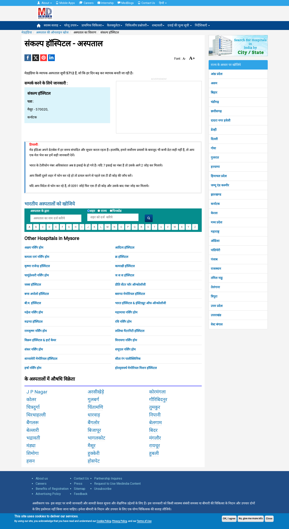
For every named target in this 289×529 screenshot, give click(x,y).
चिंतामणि (95, 407)
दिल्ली (214, 139)
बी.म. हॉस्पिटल (32, 303)
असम (214, 83)
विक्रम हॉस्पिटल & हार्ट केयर (40, 340)
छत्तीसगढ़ (216, 111)
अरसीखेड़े (96, 392)
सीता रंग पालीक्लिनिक (127, 359)
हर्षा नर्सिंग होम (32, 368)
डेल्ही (214, 130)
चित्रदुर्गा (33, 407)
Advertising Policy (48, 494)
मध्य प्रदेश (216, 222)
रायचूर (154, 445)
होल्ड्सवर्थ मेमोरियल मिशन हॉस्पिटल (136, 368)
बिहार (214, 92)
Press (78, 483)
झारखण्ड (216, 194)
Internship (106, 3)
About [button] (44, 3)
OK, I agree (229, 518)
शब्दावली (158, 25)
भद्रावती (33, 438)
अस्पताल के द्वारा (39, 211)
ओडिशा (215, 241)
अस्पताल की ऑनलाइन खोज (52, 32)
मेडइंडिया (26, 32)
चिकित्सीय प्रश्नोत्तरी (137, 25)
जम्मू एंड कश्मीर (220, 185)
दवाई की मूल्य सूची (179, 25)
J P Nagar (36, 392)
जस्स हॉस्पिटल (32, 284)
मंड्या (30, 445)
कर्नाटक (215, 204)
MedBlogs (126, 3)
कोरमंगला (157, 392)
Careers (86, 3)
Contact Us (146, 3)
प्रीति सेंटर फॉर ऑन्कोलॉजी (130, 284)
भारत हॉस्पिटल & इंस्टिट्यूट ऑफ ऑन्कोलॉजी (140, 303)
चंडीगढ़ (215, 102)
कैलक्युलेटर (114, 25)
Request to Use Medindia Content (117, 483)
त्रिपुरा (214, 296)
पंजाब (214, 259)
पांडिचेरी (215, 250)
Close (269, 518)
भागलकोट (96, 438)
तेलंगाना (215, 287)
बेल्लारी (32, 430)
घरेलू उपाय (71, 25)
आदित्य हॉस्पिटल (124, 247)
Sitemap (79, 489)
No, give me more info (251, 518)
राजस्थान (216, 269)
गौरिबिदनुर (158, 399)
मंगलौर (155, 438)
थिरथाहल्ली (36, 415)
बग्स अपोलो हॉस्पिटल (36, 294)
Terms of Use (144, 521)
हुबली (154, 453)
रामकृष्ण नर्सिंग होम (35, 331)
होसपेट (94, 461)
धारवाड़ (94, 415)
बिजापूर (94, 430)
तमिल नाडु (217, 278)
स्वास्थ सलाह (52, 25)
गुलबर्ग (93, 399)
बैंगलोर (93, 422)
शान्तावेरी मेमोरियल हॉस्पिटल (40, 359)
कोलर (31, 399)
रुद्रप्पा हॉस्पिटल (33, 322)
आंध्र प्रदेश (216, 74)
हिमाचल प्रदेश (219, 176)
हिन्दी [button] (163, 3)
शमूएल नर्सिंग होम (125, 349)
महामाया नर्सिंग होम (126, 312)
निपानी (155, 415)
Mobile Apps (65, 3)
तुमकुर (154, 407)
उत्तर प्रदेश (217, 306)
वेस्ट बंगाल (217, 324)
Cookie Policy (104, 521)
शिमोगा (32, 453)
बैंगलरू (32, 422)
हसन (30, 461)
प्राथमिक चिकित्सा (93, 25)
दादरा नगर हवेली (220, 120)
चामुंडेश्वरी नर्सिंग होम (36, 275)
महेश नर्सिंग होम (33, 312)
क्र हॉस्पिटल (121, 257)
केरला (214, 213)
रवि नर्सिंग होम (123, 322)
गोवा (213, 148)
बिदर (153, 430)
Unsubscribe (103, 489)
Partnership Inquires (108, 478)
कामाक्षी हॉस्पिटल (125, 266)
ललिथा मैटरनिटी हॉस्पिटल (129, 331)
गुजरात (215, 157)
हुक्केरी (93, 453)
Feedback (80, 494)
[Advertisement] (145, 105)
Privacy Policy (119, 521)
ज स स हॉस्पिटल (124, 275)
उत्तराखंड (216, 315)
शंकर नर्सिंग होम (33, 349)
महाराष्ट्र (215, 231)
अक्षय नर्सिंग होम (33, 247)
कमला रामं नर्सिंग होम (36, 257)
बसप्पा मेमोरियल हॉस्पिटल (130, 294)
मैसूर (92, 445)
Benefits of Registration (52, 489)
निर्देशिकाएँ (202, 25)
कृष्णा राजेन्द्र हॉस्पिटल (37, 266)
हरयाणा (215, 167)
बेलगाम (155, 422)
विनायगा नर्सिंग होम (126, 340)
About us (42, 478)
